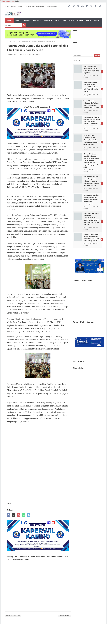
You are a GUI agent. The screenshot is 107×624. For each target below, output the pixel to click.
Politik (57, 20)
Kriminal (47, 20)
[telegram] (28, 515)
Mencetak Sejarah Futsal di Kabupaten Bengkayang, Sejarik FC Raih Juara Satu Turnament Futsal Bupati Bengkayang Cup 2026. (91, 160)
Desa (64, 20)
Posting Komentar (34, 54)
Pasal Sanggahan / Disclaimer (34, 6)
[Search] (13, 25)
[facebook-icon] (69, 6)
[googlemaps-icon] (95, 6)
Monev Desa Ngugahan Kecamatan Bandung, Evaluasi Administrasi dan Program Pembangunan (91, 199)
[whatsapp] (23, 515)
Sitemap (13, 6)
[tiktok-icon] (100, 6)
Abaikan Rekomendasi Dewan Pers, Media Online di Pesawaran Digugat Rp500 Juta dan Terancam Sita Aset (91, 181)
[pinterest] (18, 515)
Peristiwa (27, 20)
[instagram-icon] (78, 6)
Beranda (9, 20)
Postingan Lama (65, 616)
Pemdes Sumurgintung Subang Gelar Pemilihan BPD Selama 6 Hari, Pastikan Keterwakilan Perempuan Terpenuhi (91, 121)
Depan (7, 6)
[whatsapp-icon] (91, 6)
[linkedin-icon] (87, 6)
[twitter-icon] (73, 6)
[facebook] (8, 515)
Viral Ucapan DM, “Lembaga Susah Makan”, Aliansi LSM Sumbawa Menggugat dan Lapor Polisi (90, 140)
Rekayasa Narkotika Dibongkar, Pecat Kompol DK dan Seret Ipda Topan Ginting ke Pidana (90, 87)
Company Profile (51, 6)
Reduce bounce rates (7, 1)
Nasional (36, 20)
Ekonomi (80, 20)
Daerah (17, 20)
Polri (88, 20)
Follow (96, 20)
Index (20, 6)
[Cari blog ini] (83, 55)
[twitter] (13, 515)
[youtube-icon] (82, 6)
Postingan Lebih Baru (13, 616)
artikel (71, 20)
